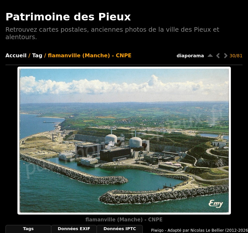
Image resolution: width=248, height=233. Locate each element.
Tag (37, 55)
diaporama (190, 55)
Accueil (16, 55)
